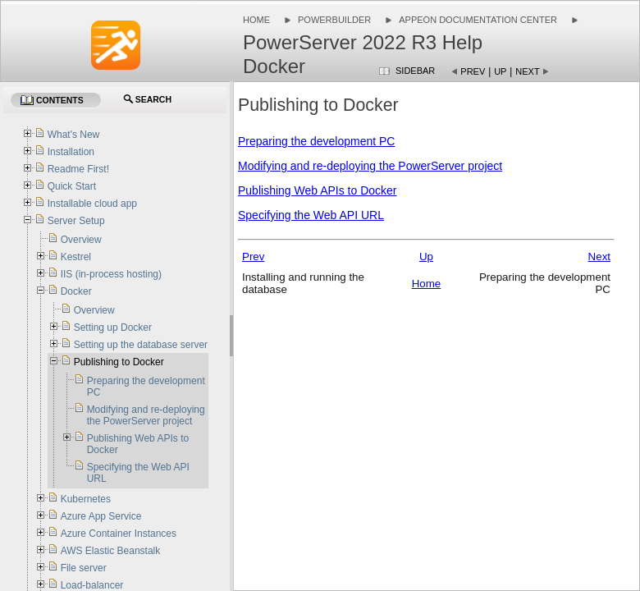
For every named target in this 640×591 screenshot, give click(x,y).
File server (84, 568)
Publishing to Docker (119, 362)
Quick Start (72, 186)
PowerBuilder (334, 20)
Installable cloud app (92, 203)
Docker (76, 291)
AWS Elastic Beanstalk (111, 551)
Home (256, 20)
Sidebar (415, 71)
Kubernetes (86, 499)
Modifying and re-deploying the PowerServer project (370, 165)
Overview (81, 239)
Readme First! (78, 169)
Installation (71, 152)
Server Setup (76, 221)
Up (500, 71)
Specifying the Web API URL (311, 215)
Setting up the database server (141, 344)
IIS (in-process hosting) (111, 274)
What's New (74, 134)
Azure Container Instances (118, 533)
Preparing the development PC (316, 141)
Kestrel (76, 257)
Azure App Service (101, 516)
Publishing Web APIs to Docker (317, 190)
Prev (472, 71)
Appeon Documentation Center (478, 20)
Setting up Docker (113, 327)
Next (527, 71)
